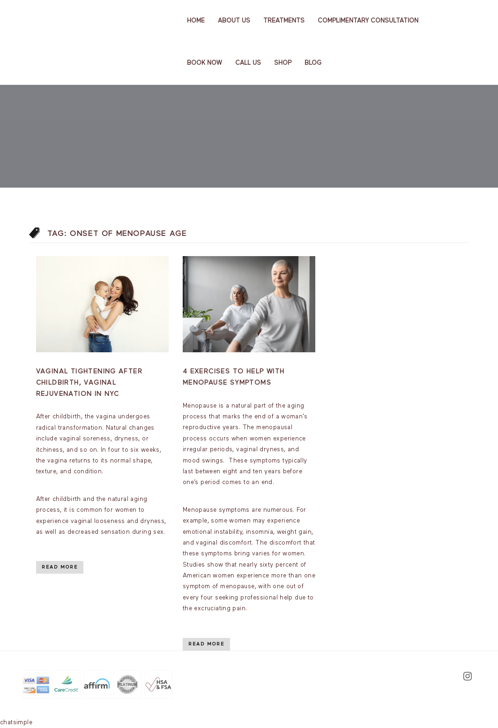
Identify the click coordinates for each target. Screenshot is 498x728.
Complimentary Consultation (368, 21)
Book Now (204, 63)
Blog (313, 63)
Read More (60, 567)
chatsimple (16, 723)
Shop (282, 63)
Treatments (284, 21)
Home (196, 21)
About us (234, 21)
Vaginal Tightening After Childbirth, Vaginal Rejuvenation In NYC (89, 382)
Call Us (248, 63)
